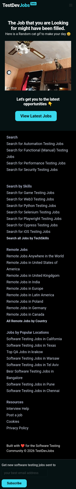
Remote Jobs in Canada (25, 314)
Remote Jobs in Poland (24, 301)
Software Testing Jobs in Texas (31, 345)
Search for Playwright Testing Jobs (34, 219)
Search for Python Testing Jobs (31, 206)
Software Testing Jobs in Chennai (33, 391)
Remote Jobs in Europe (24, 289)
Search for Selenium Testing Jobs (33, 212)
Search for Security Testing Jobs (32, 170)
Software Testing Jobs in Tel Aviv (32, 365)
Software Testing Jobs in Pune (30, 384)
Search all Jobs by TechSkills (27, 238)
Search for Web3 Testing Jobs (30, 199)
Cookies (12, 422)
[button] (70, 5)
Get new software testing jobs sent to (29, 465)
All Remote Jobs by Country (26, 321)
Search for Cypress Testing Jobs (32, 225)
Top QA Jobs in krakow (24, 352)
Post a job (14, 415)
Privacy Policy (17, 428)
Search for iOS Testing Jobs (28, 232)
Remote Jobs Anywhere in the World (35, 256)
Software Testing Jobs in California (34, 339)
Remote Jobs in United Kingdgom (32, 276)
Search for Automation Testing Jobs (34, 144)
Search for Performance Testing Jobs (35, 163)
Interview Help (17, 409)
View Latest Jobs (36, 116)
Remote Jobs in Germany (26, 308)
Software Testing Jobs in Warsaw (32, 358)
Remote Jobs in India (23, 282)
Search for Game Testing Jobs (30, 193)
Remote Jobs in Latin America (30, 295)
